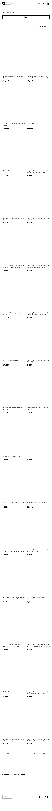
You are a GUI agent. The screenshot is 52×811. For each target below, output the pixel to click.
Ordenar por (39, 23)
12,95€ (30, 507)
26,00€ (30, 128)
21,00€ (6, 175)
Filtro (35, 17)
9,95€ (5, 223)
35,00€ (6, 81)
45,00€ (6, 128)
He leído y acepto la (16, 790)
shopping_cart (48, 4)
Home (3, 12)
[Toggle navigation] (12, 3)
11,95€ (29, 175)
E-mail (4, 781)
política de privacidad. (21, 790)
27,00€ (6, 318)
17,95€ (6, 602)
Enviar (7, 796)
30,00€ (30, 81)
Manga (14, 12)
